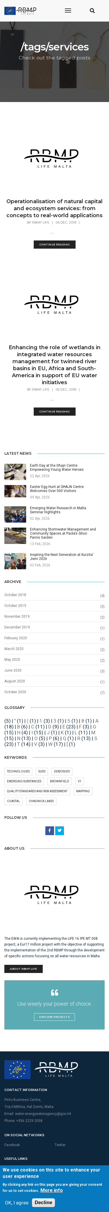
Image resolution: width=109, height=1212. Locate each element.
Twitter (60, 1145)
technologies (18, 771)
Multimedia (13, 1169)
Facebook (12, 1145)
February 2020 (15, 638)
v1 (79, 781)
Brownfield (59, 781)
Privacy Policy (66, 1169)
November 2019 (17, 616)
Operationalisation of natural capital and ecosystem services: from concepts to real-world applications (54, 208)
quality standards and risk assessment (37, 791)
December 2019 (17, 627)
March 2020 (14, 649)
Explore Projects (54, 1016)
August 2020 (14, 681)
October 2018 (15, 595)
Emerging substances (24, 781)
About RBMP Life (23, 968)
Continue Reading (54, 244)
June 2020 (13, 670)
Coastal (13, 801)
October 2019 (15, 606)
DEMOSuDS (62, 771)
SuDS (41, 771)
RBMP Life (40, 222)
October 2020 (15, 692)
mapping (83, 791)
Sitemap (10, 1175)
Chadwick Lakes (41, 801)
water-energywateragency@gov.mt (43, 1114)
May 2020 (12, 660)
